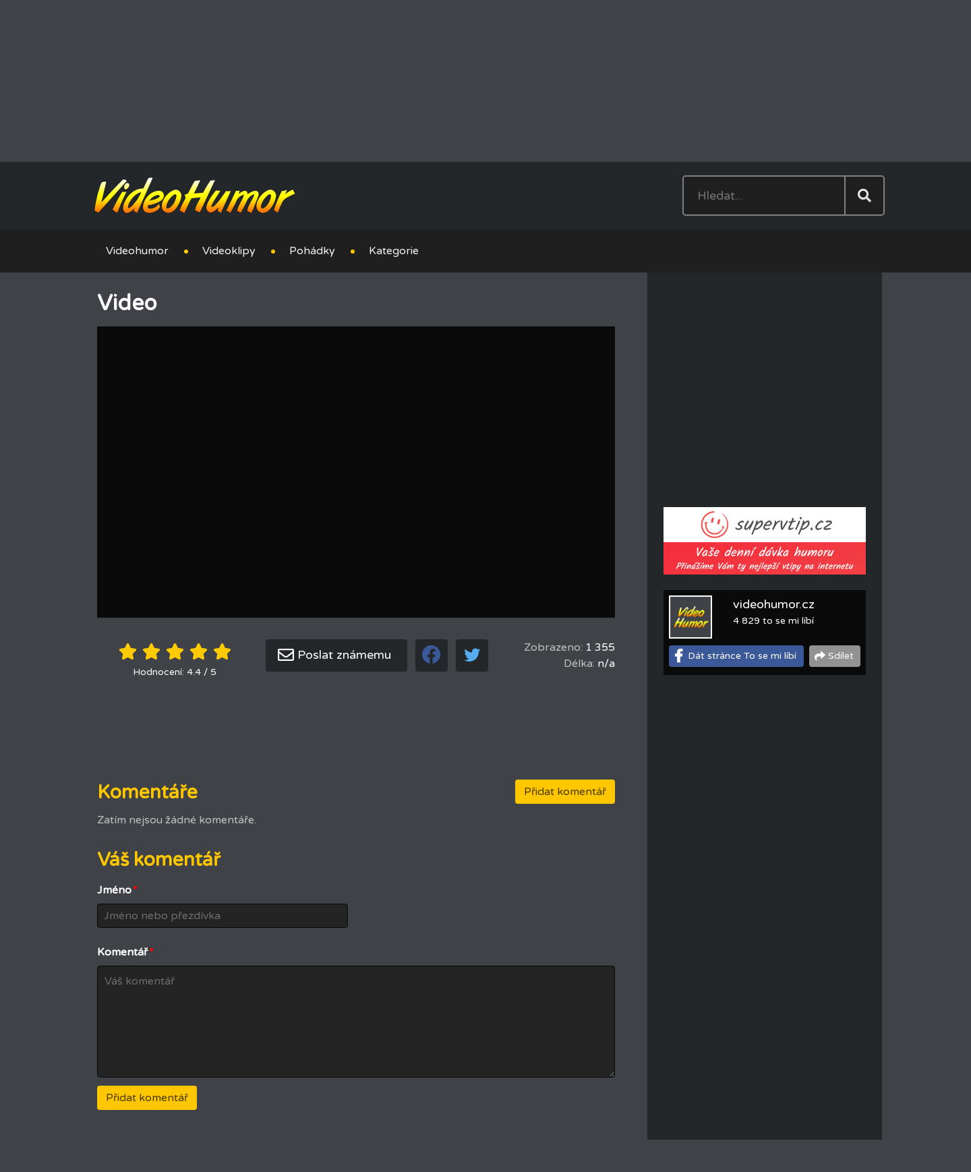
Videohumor (137, 251)
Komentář (125, 952)
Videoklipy (229, 251)
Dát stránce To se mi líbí (742, 656)
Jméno (117, 890)
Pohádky (312, 251)
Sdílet (841, 656)
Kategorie (394, 251)
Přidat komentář (565, 791)
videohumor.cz (774, 604)
